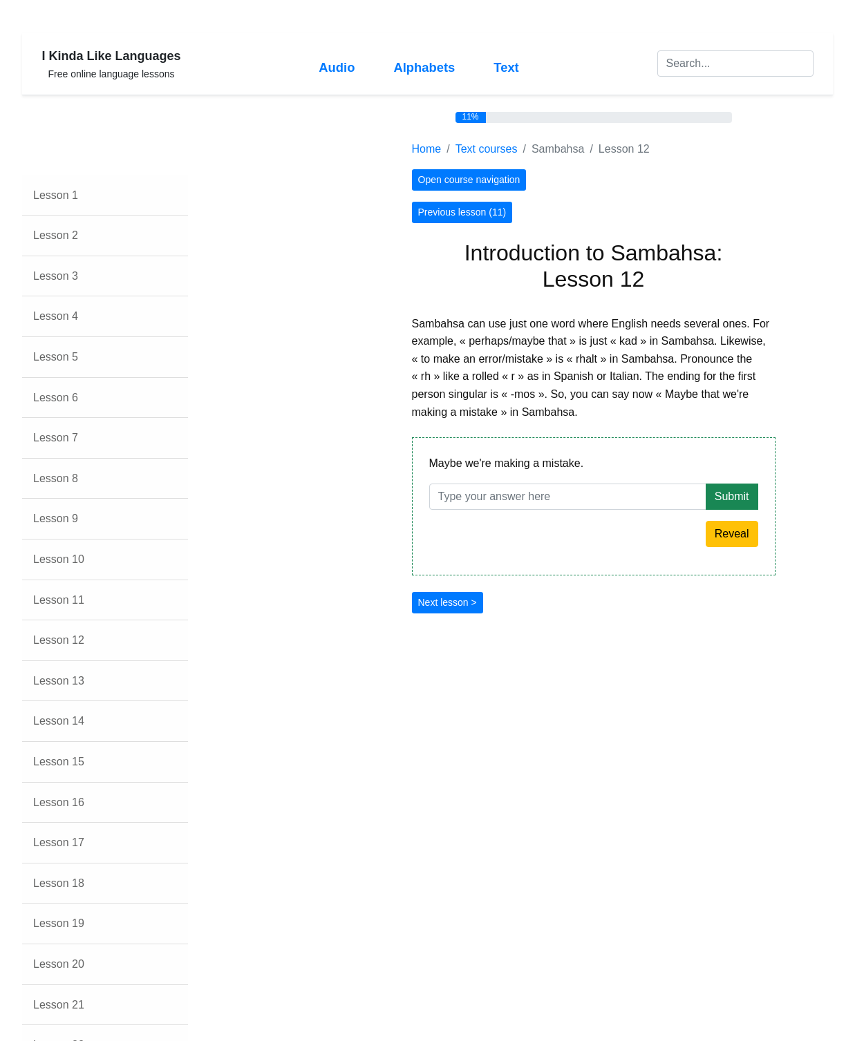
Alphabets (424, 67)
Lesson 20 (58, 964)
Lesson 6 (55, 397)
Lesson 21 (58, 1005)
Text (506, 67)
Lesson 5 (55, 357)
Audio (337, 67)
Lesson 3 (55, 276)
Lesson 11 (58, 600)
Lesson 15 (58, 761)
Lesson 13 (58, 681)
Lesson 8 (55, 478)
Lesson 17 (58, 842)
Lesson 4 (55, 316)
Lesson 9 (55, 518)
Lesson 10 (58, 559)
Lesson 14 (58, 721)
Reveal (732, 533)
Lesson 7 (55, 437)
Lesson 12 (58, 640)
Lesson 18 (58, 883)
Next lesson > (447, 602)
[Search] (735, 63)
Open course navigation (469, 179)
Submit (732, 496)
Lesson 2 (55, 235)
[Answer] (567, 497)
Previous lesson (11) (462, 212)
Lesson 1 (55, 195)
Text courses (486, 149)
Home (427, 149)
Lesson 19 (58, 923)
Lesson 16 (58, 802)
